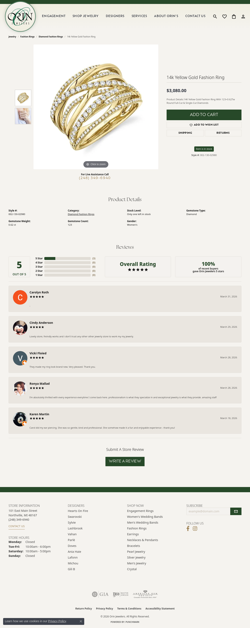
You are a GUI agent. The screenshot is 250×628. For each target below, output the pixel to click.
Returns (223, 133)
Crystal (132, 569)
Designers (115, 16)
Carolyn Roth (39, 292)
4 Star (39, 262)
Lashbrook (75, 528)
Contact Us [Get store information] (17, 526)
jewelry (12, 36)
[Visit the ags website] (145, 594)
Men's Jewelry (136, 563)
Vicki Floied (38, 353)
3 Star (39, 266)
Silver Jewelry (136, 557)
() (93, 258)
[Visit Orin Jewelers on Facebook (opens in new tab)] (187, 528)
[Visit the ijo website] (120, 594)
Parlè (71, 540)
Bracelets (133, 546)
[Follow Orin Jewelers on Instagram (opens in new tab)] (195, 528)
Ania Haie (74, 552)
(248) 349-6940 (95, 178)
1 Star (39, 275)
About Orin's (166, 16)
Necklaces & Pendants (142, 540)
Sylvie (72, 522)
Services (139, 16)
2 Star (39, 271)
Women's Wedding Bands (145, 517)
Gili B (71, 569)
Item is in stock (204, 148)
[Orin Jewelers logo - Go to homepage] (20, 16)
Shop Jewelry (86, 16)
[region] (95, 107)
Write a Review (125, 462)
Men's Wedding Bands (142, 522)
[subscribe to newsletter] (235, 511)
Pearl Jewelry (136, 552)
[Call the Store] (19, 520)
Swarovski (75, 517)
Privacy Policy (104, 608)
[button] (215, 16)
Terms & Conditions (129, 608)
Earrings (133, 534)
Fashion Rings (27, 36)
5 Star (39, 258)
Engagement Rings (140, 511)
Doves (72, 546)
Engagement (54, 16)
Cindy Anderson (41, 323)
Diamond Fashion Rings (51, 36)
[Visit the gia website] (100, 594)
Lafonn (73, 557)
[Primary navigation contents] (123, 16)
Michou (73, 563)
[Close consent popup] (81, 621)
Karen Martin (39, 414)
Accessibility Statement (160, 608)
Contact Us (195, 16)
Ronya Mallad (40, 384)
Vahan (72, 534)
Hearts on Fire (78, 511)
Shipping (185, 133)
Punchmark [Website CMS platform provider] (133, 622)
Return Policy (83, 608)
